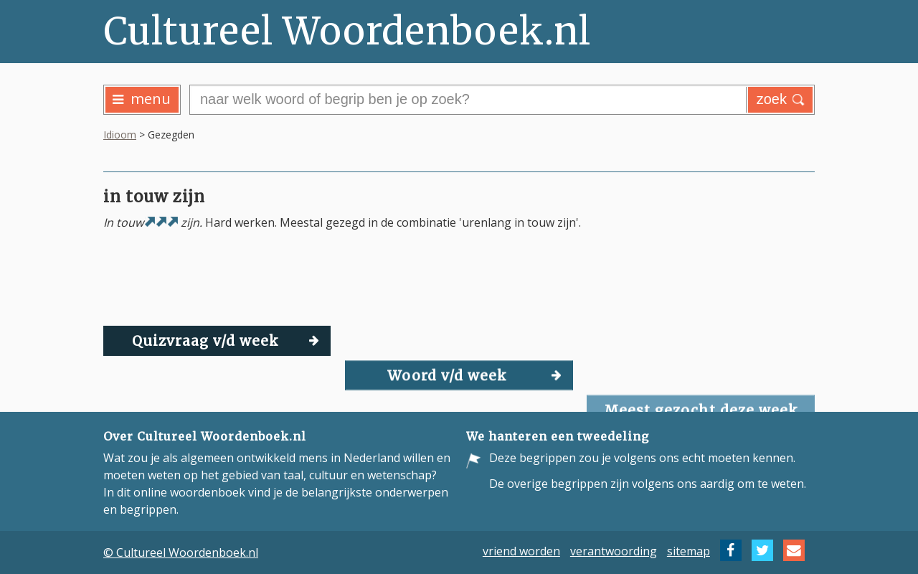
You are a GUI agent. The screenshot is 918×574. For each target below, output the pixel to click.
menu (142, 98)
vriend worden (521, 550)
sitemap (688, 550)
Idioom (119, 134)
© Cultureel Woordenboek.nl (180, 552)
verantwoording (613, 550)
